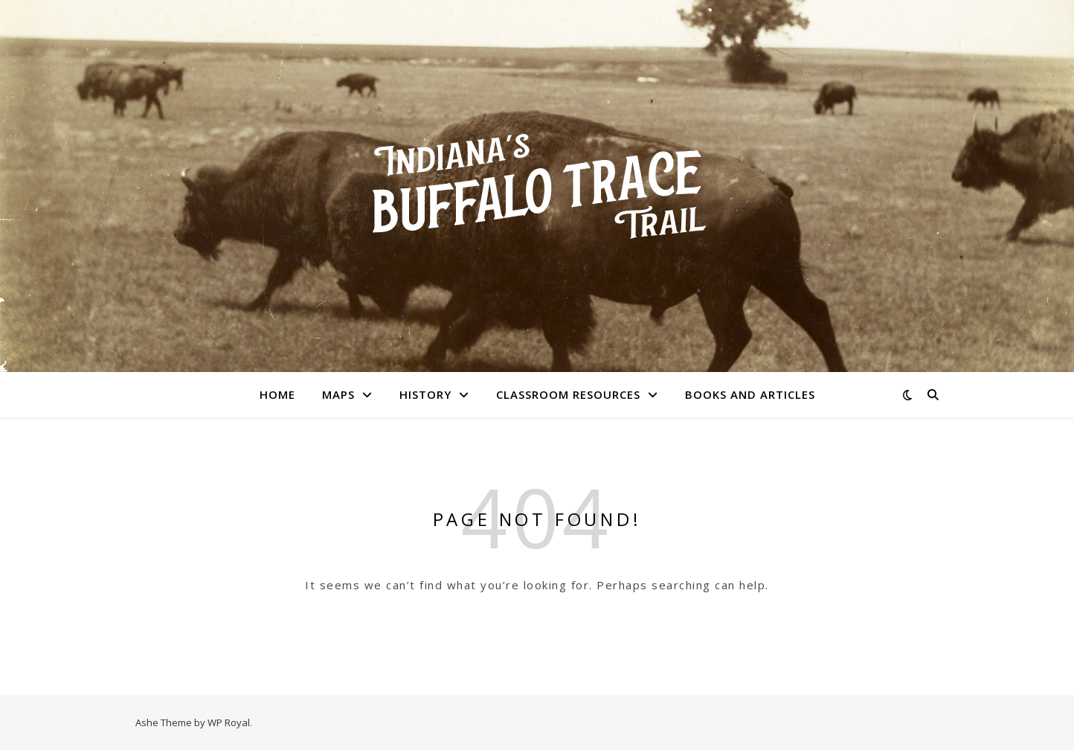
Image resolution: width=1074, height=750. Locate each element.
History (425, 394)
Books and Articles (750, 394)
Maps (338, 394)
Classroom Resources (568, 394)
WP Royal (229, 722)
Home (277, 394)
